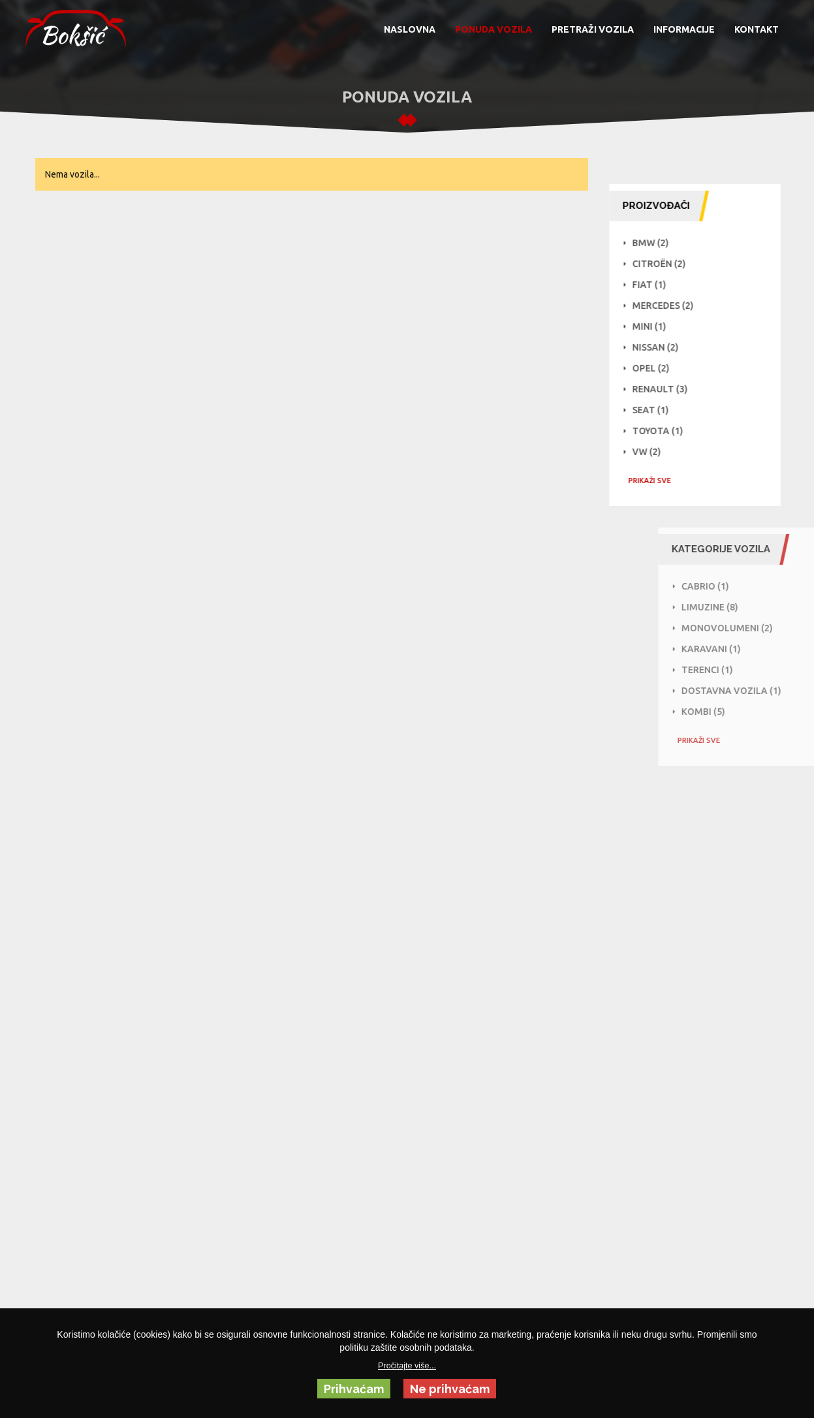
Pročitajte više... (407, 1365)
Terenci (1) (734, 670)
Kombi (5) (730, 711)
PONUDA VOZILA (493, 29)
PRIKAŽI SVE (653, 480)
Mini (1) (653, 326)
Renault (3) (663, 389)
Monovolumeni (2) (754, 628)
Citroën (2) (662, 264)
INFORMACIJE (684, 29)
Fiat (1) (653, 284)
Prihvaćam (354, 1389)
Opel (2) (654, 368)
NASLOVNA (409, 29)
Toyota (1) (661, 431)
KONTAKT (756, 29)
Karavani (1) (738, 649)
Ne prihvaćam (450, 1389)
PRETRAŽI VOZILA (593, 29)
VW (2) (650, 452)
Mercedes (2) (666, 305)
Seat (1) (654, 410)
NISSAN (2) (659, 347)
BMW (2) (654, 243)
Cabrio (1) (732, 586)
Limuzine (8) (736, 607)
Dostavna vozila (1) (758, 690)
